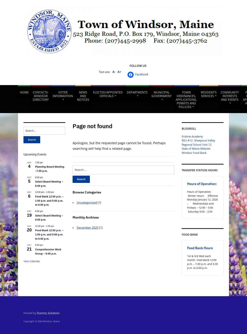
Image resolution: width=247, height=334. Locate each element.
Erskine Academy (192, 136)
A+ (119, 72)
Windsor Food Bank (194, 153)
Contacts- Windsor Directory (41, 96)
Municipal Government (162, 94)
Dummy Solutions (48, 313)
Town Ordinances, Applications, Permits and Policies (186, 99)
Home (24, 92)
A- (113, 72)
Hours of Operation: (202, 184)
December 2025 (87, 228)
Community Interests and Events (230, 96)
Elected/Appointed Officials (108, 94)
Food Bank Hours (200, 248)
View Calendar (31, 261)
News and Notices (83, 96)
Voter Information (63, 94)
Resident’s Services (209, 94)
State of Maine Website (196, 148)
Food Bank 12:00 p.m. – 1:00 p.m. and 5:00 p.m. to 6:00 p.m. (49, 200)
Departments (137, 92)
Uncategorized (87, 203)
